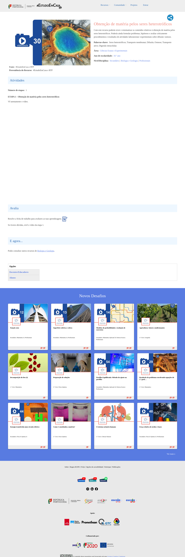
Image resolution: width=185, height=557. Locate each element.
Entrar (145, 5)
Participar (107, 467)
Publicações (116, 467)
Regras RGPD (75, 467)
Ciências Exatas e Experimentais (113, 51)
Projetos (133, 5)
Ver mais (170, 454)
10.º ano (117, 56)
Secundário (114, 61)
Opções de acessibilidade (94, 467)
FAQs (83, 467)
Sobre (67, 467)
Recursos (104, 5)
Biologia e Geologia (129, 61)
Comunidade (119, 5)
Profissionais (144, 61)
